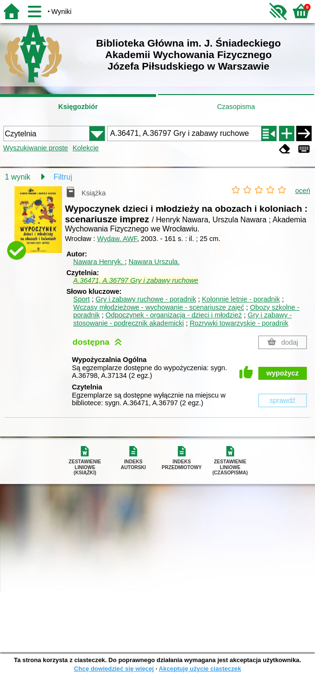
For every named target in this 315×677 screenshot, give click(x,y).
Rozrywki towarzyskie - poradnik (239, 323)
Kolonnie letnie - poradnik (241, 299)
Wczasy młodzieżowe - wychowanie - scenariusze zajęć (158, 307)
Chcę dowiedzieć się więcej (114, 668)
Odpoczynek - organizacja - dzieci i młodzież (174, 315)
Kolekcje (85, 148)
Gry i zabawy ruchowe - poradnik (146, 299)
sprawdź (283, 400)
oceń (302, 190)
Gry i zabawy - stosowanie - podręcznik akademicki (182, 319)
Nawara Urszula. (154, 262)
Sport (81, 299)
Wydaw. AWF (117, 238)
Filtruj (62, 177)
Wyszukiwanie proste (35, 148)
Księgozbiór (77, 106)
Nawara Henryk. (99, 262)
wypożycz (283, 373)
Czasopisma (236, 106)
